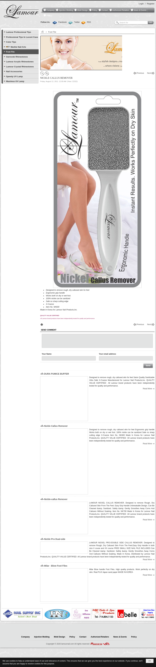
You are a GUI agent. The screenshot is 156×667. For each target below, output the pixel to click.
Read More (147, 389)
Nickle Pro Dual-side (54, 539)
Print (41, 324)
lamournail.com (67, 644)
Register (150, 3)
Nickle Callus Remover (56, 426)
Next (149, 73)
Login (141, 3)
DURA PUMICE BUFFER (56, 374)
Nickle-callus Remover (55, 499)
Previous (140, 73)
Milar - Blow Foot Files (55, 566)
